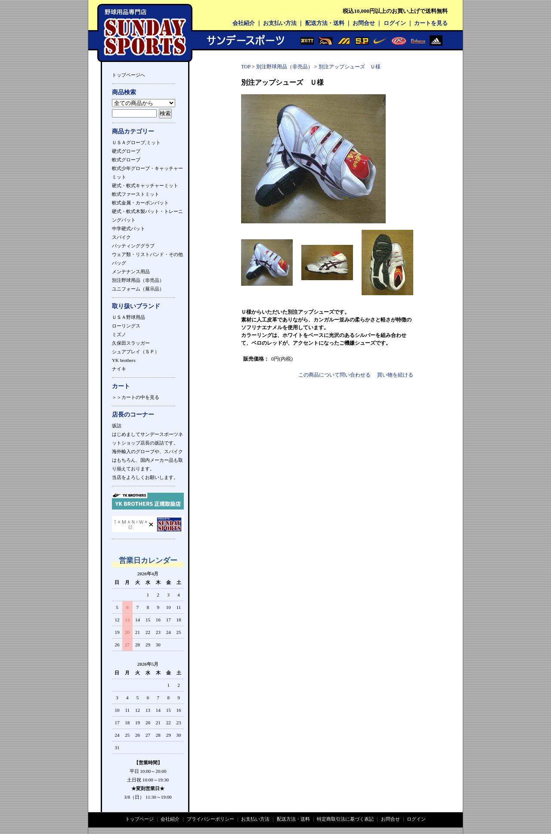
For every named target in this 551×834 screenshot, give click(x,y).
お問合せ (364, 23)
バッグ (119, 263)
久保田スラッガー (131, 343)
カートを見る (431, 23)
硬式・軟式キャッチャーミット (145, 185)
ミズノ (119, 334)
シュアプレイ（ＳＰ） (135, 351)
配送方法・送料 (324, 23)
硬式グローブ (126, 151)
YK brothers (124, 360)
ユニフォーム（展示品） (138, 288)
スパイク (121, 237)
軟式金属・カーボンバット (140, 202)
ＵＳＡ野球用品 (128, 317)
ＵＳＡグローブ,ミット (136, 142)
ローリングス (126, 325)
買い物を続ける (395, 375)
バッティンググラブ (133, 245)
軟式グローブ (126, 159)
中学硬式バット (128, 228)
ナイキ (119, 368)
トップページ (139, 819)
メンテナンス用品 (131, 271)
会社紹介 (243, 23)
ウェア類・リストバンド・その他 (147, 254)
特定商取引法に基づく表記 (345, 819)
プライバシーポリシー (210, 819)
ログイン (395, 23)
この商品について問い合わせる (334, 375)
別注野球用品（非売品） (138, 280)
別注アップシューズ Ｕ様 (350, 67)
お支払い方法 (280, 23)
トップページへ (128, 74)
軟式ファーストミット (135, 194)
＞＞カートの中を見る (135, 397)
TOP (246, 67)
